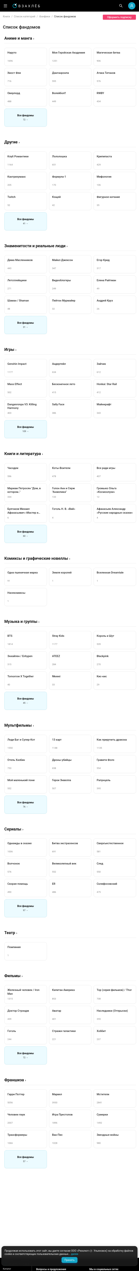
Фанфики (44, 16)
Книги (6, 16)
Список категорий (24, 16)
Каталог (7, 1269)
